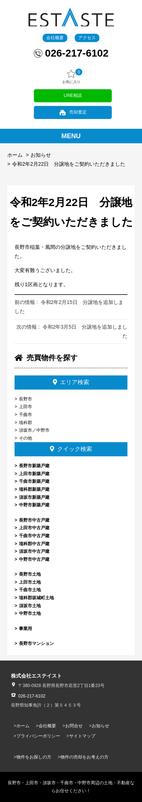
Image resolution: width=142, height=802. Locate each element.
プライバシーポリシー (38, 736)
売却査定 (78, 112)
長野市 (25, 399)
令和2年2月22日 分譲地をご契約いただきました (68, 164)
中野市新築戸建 (34, 504)
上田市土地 (30, 582)
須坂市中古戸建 (34, 551)
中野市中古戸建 (34, 559)
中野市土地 (30, 613)
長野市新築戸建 (34, 465)
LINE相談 (73, 95)
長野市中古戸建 (34, 520)
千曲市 (25, 414)
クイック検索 (71, 449)
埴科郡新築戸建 (34, 489)
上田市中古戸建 (34, 527)
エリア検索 (71, 382)
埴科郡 (25, 422)
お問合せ (74, 725)
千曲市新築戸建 (34, 481)
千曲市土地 (30, 589)
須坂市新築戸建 (34, 497)
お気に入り (71, 76)
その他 (25, 438)
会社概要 (55, 37)
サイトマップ (82, 736)
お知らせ (41, 155)
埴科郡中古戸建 (34, 543)
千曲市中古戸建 (34, 535)
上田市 (25, 406)
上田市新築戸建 (34, 473)
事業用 (25, 628)
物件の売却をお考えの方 (84, 757)
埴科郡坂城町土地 (36, 597)
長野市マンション (36, 643)
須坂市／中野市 (34, 430)
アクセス (87, 37)
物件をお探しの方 (33, 757)
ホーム (15, 155)
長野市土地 (30, 574)
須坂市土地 (30, 605)
